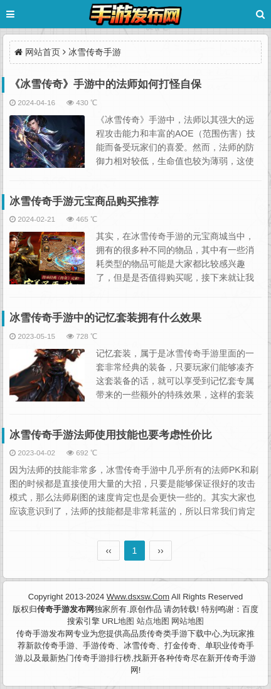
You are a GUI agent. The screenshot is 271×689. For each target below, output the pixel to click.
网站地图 (187, 621)
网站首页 (42, 52)
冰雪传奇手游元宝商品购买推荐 (84, 201)
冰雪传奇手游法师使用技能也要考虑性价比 (110, 435)
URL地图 (118, 621)
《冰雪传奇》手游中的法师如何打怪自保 (105, 84)
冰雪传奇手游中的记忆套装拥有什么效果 (105, 318)
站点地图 (153, 621)
